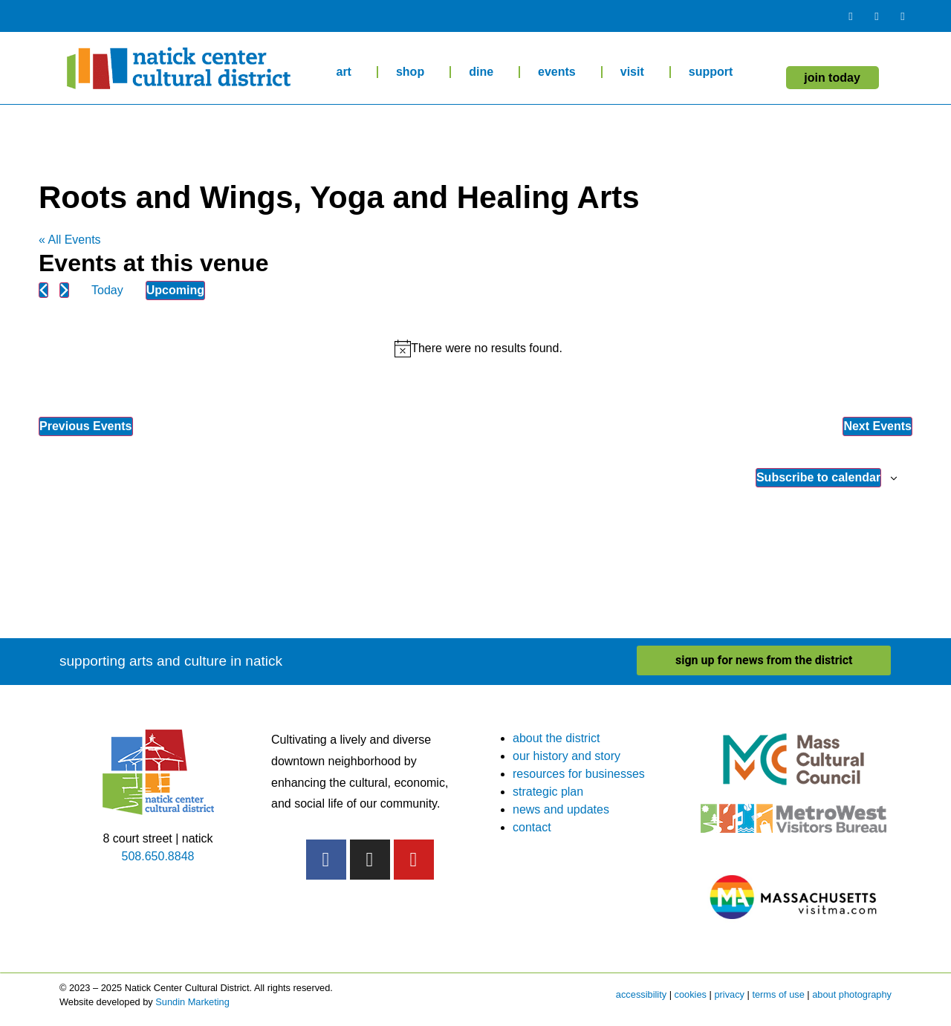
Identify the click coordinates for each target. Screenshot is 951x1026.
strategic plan (548, 791)
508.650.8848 (158, 856)
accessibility (641, 994)
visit (636, 72)
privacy (729, 994)
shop (414, 72)
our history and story (566, 756)
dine (485, 72)
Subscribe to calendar (818, 477)
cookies (691, 994)
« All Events (70, 239)
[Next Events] (64, 290)
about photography (852, 994)
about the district (556, 738)
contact (532, 827)
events (560, 72)
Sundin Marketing (192, 1001)
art (347, 72)
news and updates (561, 809)
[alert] (478, 348)
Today (107, 290)
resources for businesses (579, 773)
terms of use (778, 994)
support (715, 72)
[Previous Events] (43, 290)
